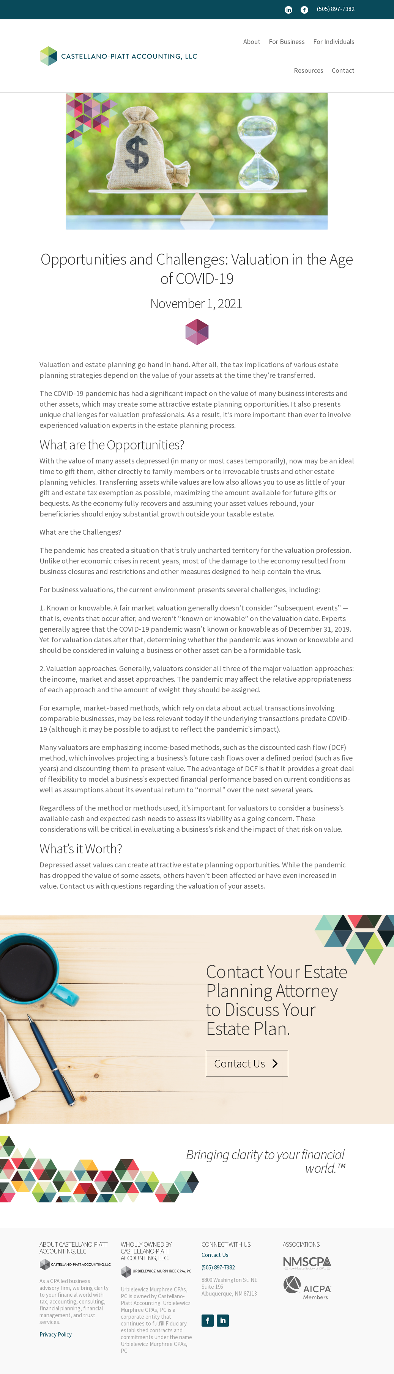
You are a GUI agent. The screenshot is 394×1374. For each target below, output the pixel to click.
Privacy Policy (55, 1334)
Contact (343, 70)
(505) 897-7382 (336, 9)
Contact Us (239, 1063)
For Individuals (334, 41)
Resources (308, 70)
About (251, 41)
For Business (287, 41)
